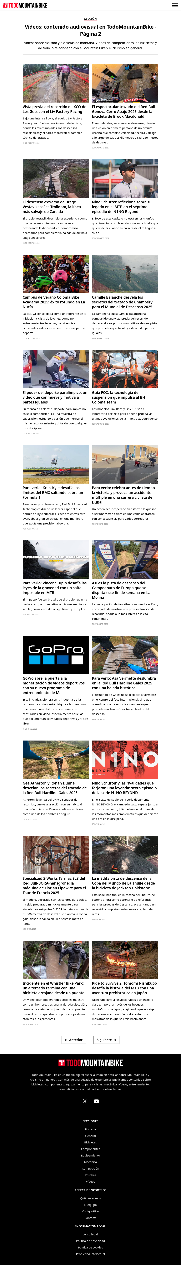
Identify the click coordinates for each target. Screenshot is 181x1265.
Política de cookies (90, 1247)
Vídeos (90, 1181)
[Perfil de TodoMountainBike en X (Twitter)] (85, 1101)
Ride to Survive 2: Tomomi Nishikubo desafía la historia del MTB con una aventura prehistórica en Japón (124, 988)
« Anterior (74, 1040)
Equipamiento (90, 1155)
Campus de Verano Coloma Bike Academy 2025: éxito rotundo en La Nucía (54, 302)
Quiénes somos (90, 1198)
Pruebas (90, 1175)
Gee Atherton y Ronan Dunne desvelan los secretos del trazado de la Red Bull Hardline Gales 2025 (55, 788)
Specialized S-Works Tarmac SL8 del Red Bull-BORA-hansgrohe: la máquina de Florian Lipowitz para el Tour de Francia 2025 (54, 885)
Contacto (90, 1218)
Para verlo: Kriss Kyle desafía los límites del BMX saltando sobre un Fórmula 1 (53, 492)
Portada (90, 1129)
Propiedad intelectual (90, 1254)
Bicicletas (90, 1142)
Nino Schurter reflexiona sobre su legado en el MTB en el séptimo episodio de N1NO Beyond (122, 207)
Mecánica (90, 1162)
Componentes (90, 1149)
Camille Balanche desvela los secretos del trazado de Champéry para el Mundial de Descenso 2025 (122, 302)
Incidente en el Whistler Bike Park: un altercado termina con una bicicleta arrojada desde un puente (53, 988)
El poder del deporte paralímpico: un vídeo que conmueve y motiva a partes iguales (55, 397)
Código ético (90, 1211)
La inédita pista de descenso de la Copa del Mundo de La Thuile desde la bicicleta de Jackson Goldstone (123, 883)
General (90, 1136)
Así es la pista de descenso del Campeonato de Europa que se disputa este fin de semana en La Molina (121, 590)
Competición (90, 1168)
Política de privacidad (90, 1241)
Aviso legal (90, 1234)
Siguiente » (106, 1040)
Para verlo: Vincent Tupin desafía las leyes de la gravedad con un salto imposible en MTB (55, 588)
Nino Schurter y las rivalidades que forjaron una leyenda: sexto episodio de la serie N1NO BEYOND (124, 788)
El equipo (90, 1205)
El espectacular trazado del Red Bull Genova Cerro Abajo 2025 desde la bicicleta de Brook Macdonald (123, 111)
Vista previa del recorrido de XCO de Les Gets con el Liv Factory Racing (54, 109)
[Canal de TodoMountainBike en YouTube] (96, 1101)
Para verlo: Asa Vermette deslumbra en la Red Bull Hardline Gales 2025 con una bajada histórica (124, 683)
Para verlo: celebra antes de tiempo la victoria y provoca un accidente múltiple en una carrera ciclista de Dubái (123, 495)
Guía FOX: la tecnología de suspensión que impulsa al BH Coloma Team (118, 397)
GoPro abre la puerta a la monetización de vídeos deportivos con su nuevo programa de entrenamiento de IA (54, 685)
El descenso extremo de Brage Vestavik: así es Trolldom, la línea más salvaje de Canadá (52, 207)
